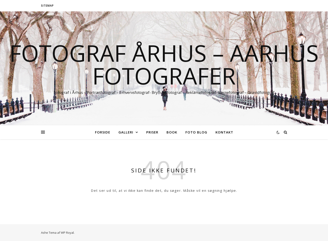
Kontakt (224, 132)
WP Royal (67, 233)
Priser (152, 132)
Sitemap (47, 6)
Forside (102, 132)
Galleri (125, 132)
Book (172, 132)
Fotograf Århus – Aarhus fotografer (164, 64)
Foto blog (196, 132)
